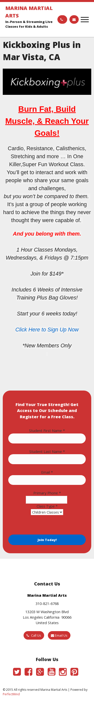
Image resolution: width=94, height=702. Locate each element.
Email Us (59, 635)
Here (34, 330)
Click (21, 330)
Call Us (34, 635)
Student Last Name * (47, 451)
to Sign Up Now (59, 330)
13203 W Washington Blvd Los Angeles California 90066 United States (47, 617)
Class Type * (47, 506)
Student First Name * (47, 430)
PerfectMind (11, 694)
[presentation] (46, 525)
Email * (47, 472)
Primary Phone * (47, 492)
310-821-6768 (47, 603)
